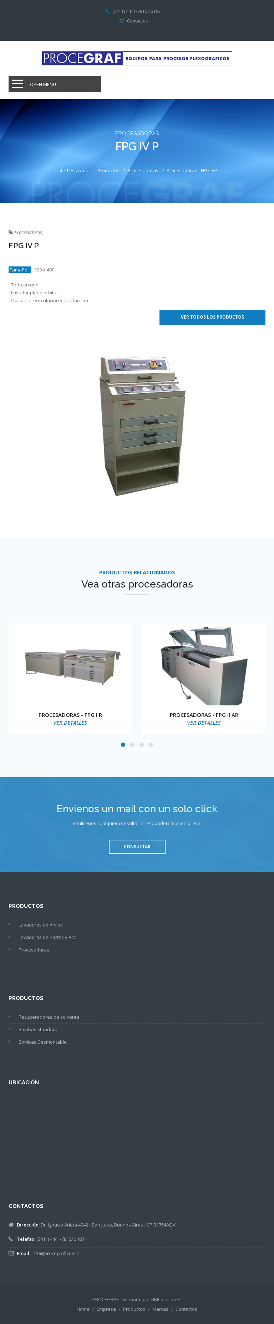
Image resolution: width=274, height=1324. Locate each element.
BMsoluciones (166, 1299)
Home (83, 1309)
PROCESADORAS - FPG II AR (204, 714)
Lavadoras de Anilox (41, 924)
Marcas (160, 1309)
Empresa (106, 1309)
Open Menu (43, 84)
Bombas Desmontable (43, 1042)
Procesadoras (143, 170)
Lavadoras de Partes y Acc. (48, 937)
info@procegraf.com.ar (56, 1253)
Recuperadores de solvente (49, 1017)
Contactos (137, 21)
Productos (108, 170)
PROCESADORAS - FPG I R (70, 714)
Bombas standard (38, 1029)
